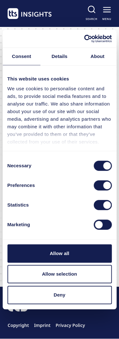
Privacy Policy (70, 325)
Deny (59, 294)
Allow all (59, 253)
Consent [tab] (21, 56)
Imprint (42, 325)
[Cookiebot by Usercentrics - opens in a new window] (85, 39)
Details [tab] (60, 56)
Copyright (18, 325)
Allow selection (59, 274)
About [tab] (97, 56)
